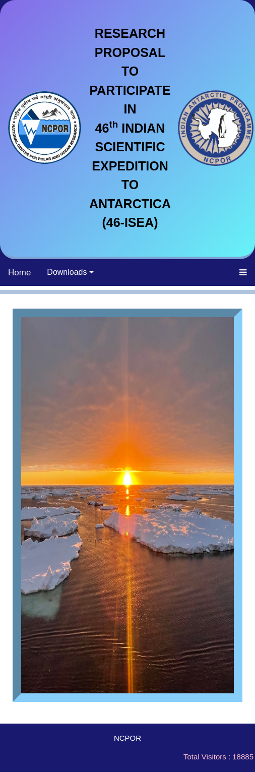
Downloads (70, 272)
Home (19, 272)
